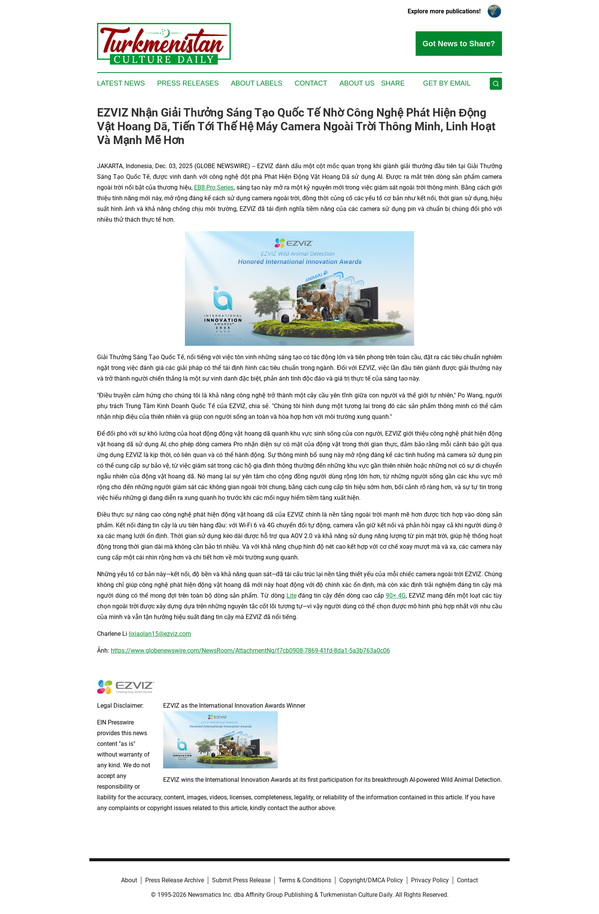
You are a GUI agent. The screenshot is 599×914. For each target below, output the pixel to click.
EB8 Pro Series (214, 187)
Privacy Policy (430, 880)
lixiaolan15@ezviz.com (160, 633)
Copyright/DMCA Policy (371, 880)
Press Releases (188, 83)
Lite (291, 595)
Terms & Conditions (304, 880)
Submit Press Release (241, 880)
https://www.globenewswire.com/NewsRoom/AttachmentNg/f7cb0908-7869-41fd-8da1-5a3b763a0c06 (250, 650)
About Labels (256, 83)
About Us (357, 83)
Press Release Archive (174, 880)
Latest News (121, 83)
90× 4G (396, 595)
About (129, 880)
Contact (311, 83)
